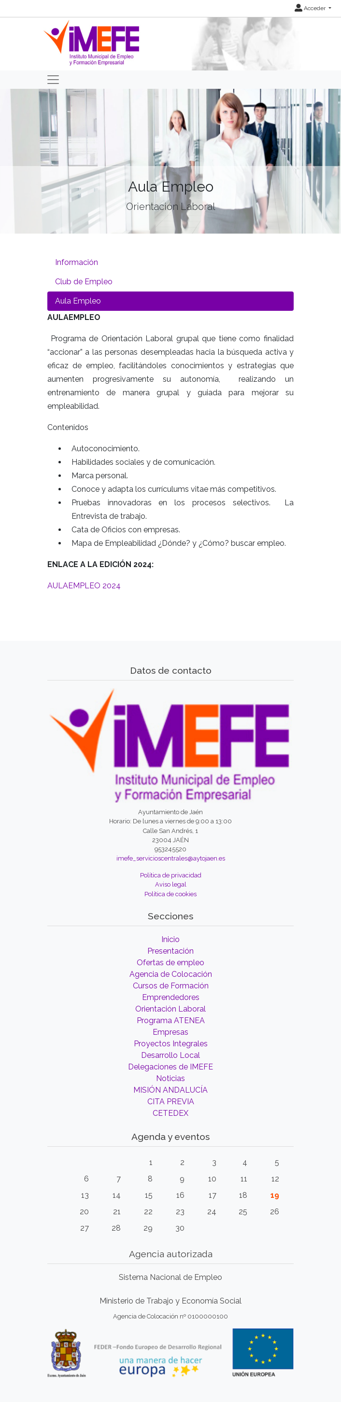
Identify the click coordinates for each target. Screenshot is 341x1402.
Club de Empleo (84, 281)
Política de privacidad (170, 875)
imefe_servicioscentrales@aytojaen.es (170, 858)
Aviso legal (170, 884)
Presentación (170, 951)
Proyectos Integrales (171, 1043)
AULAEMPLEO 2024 (84, 585)
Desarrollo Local (170, 1055)
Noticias (170, 1078)
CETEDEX (170, 1113)
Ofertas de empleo (170, 962)
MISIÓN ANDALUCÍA (170, 1090)
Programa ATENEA (171, 1020)
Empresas (170, 1032)
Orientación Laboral (170, 1008)
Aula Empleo (78, 300)
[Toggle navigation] (53, 79)
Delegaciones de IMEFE (170, 1066)
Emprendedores (170, 997)
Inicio (170, 939)
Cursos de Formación (171, 985)
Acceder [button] (311, 8)
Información (76, 262)
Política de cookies (170, 894)
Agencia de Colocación (170, 974)
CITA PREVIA (170, 1101)
